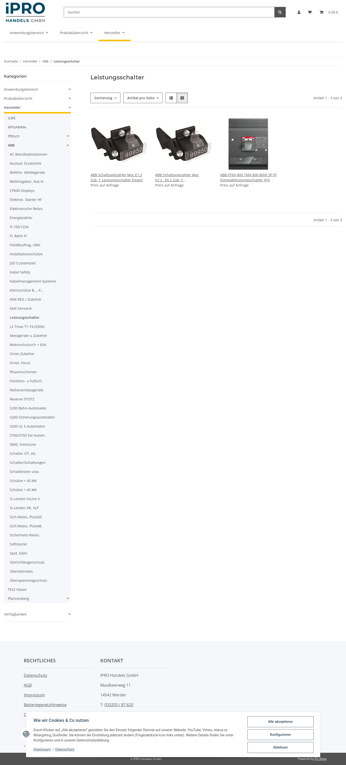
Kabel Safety (20, 272)
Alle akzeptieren (280, 722)
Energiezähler (21, 217)
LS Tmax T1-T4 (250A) (27, 326)
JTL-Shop (320, 759)
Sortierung (103, 98)
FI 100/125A (19, 226)
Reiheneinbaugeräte (26, 390)
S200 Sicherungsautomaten (32, 417)
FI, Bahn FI (18, 236)
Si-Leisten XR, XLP (24, 508)
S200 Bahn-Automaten (28, 408)
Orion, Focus (20, 362)
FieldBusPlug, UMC (25, 245)
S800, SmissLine (23, 444)
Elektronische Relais (26, 208)
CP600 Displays (22, 190)
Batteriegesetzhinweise (45, 704)
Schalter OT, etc (23, 453)
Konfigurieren (279, 735)
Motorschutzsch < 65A (28, 344)
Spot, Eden (18, 553)
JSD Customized (23, 263)
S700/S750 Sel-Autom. (28, 435)
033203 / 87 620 (118, 704)
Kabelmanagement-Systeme (33, 281)
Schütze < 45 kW (23, 480)
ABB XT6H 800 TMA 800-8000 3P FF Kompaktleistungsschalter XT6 (248, 177)
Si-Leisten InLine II (25, 498)
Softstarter (18, 544)
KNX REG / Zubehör (25, 299)
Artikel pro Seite (140, 98)
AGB (28, 685)
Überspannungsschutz (28, 580)
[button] (299, 12)
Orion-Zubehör (22, 353)
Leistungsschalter (24, 317)
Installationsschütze (26, 254)
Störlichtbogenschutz (27, 562)
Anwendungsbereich (21, 89)
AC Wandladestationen (28, 154)
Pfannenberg (18, 598)
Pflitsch (14, 136)
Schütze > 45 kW (23, 489)
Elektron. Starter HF (26, 199)
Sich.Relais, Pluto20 (26, 517)
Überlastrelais (21, 571)
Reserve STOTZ (22, 399)
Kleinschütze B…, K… (27, 290)
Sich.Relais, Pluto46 (26, 526)
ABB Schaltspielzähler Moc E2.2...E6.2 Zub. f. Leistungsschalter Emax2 (177, 178)
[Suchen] (169, 12)
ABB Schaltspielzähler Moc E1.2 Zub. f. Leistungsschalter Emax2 (116, 177)
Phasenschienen (23, 372)
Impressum (42, 750)
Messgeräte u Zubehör (28, 335)
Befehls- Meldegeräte (27, 172)
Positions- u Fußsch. (26, 381)
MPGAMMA (17, 127)
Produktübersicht (18, 98)
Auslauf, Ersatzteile (25, 163)
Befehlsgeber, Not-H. (27, 181)
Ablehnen (280, 748)
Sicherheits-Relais (24, 535)
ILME (12, 118)
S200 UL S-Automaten (27, 426)
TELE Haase (17, 589)
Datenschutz (65, 750)
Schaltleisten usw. (24, 471)
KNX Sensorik (21, 308)
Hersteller (12, 107)
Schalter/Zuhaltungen (28, 462)
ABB (11, 145)
